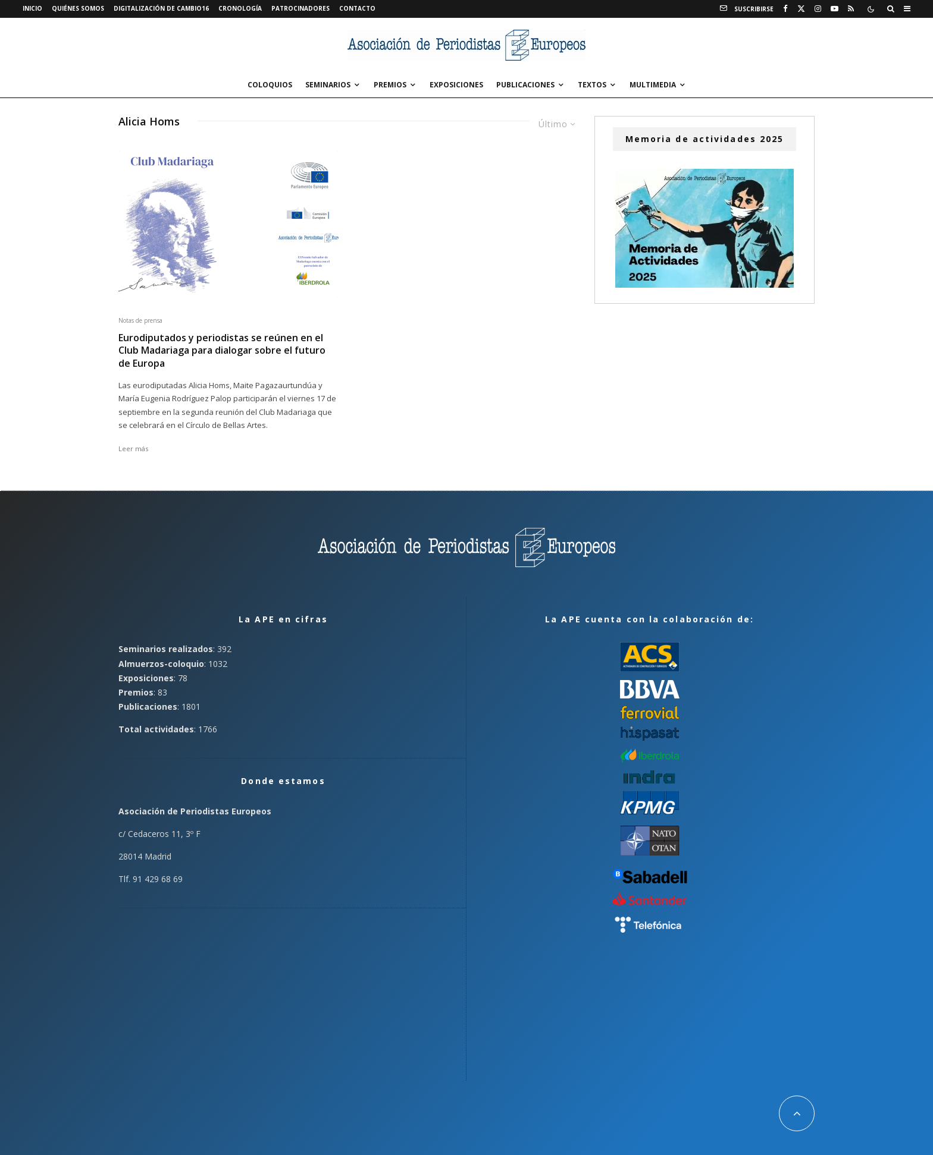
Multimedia (653, 85)
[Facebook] (785, 9)
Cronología (240, 8)
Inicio (32, 8)
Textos (592, 85)
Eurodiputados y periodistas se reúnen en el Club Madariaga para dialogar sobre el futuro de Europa (221, 351)
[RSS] (851, 9)
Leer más (133, 448)
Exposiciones (456, 85)
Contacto (357, 8)
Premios (390, 85)
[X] (801, 9)
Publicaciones (525, 85)
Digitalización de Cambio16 (161, 8)
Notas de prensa (140, 320)
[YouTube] (834, 9)
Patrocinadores (300, 8)
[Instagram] (818, 9)
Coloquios (270, 85)
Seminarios (327, 85)
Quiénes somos (78, 8)
